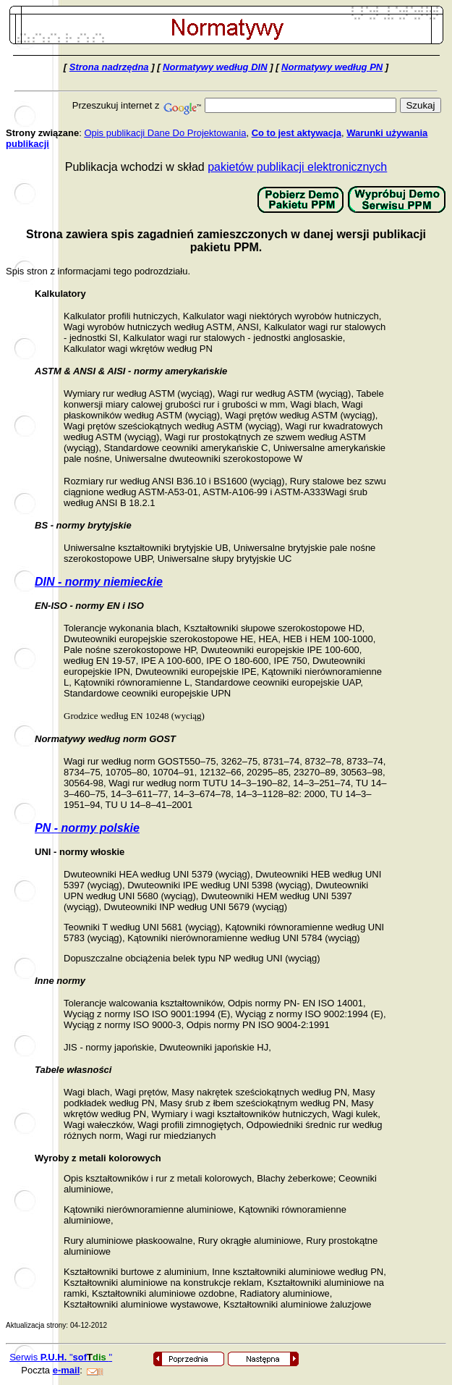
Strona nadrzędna (109, 67)
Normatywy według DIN (215, 67)
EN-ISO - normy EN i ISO (89, 605)
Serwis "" (60, 1357)
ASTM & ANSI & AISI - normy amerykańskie (131, 371)
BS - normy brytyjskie (83, 525)
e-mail (66, 1370)
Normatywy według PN (332, 67)
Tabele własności (73, 1069)
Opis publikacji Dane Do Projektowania (165, 132)
